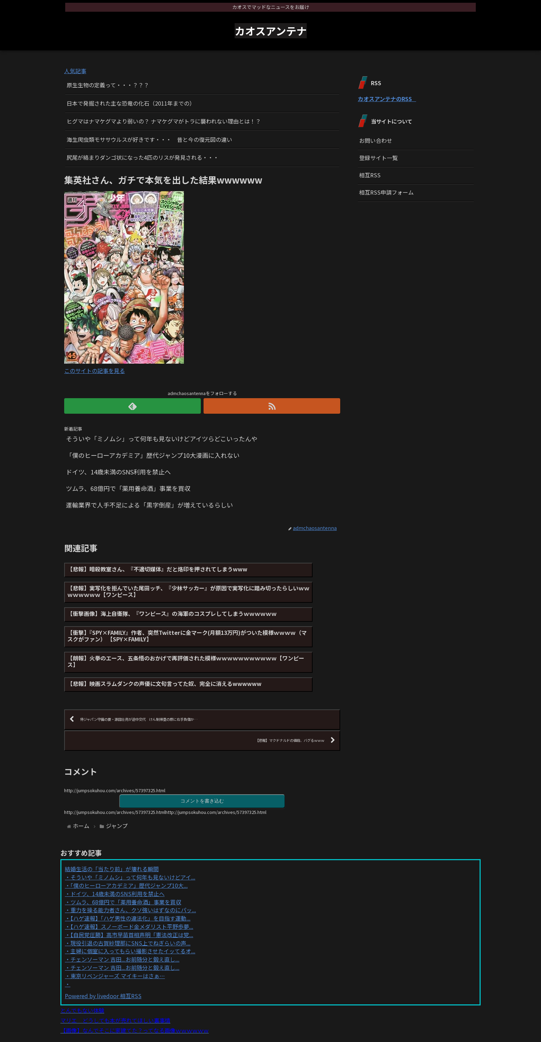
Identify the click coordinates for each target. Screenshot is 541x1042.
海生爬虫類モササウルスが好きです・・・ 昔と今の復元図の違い (149, 139)
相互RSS (370, 175)
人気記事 (75, 71)
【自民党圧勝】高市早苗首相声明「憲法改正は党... (131, 904)
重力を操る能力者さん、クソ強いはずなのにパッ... (133, 879)
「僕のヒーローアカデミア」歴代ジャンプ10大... (129, 854)
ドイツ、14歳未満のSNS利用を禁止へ (117, 862)
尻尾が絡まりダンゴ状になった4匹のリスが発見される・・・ (143, 157)
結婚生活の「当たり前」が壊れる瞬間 (112, 838)
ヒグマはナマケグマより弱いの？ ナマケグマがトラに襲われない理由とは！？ (164, 121)
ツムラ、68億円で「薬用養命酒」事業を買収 (125, 871)
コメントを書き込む (202, 769)
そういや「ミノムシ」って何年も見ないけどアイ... (132, 846)
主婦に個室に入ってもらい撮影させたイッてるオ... (132, 920)
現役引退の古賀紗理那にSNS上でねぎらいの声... (130, 912)
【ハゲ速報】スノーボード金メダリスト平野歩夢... (131, 895)
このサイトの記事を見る (94, 370)
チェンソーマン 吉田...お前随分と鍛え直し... (124, 928)
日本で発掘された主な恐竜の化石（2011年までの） (131, 103)
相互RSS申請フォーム (386, 192)
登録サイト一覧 (378, 158)
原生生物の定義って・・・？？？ (108, 85)
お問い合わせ (375, 140)
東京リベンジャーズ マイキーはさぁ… (117, 945)
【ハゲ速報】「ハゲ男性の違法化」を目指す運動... (130, 887)
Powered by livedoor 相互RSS (103, 965)
